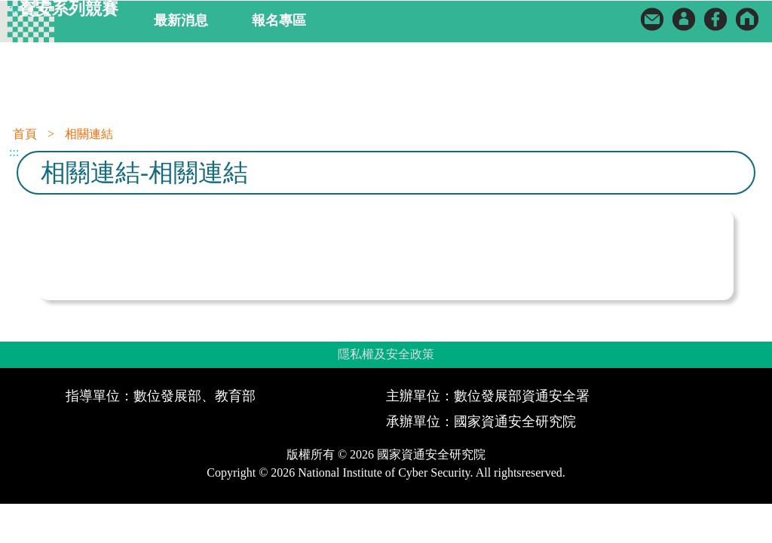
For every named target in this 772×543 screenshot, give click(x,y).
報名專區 (279, 20)
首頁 (25, 133)
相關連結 (89, 133)
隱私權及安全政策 (386, 354)
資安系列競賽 (68, 9)
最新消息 (181, 20)
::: (14, 8)
